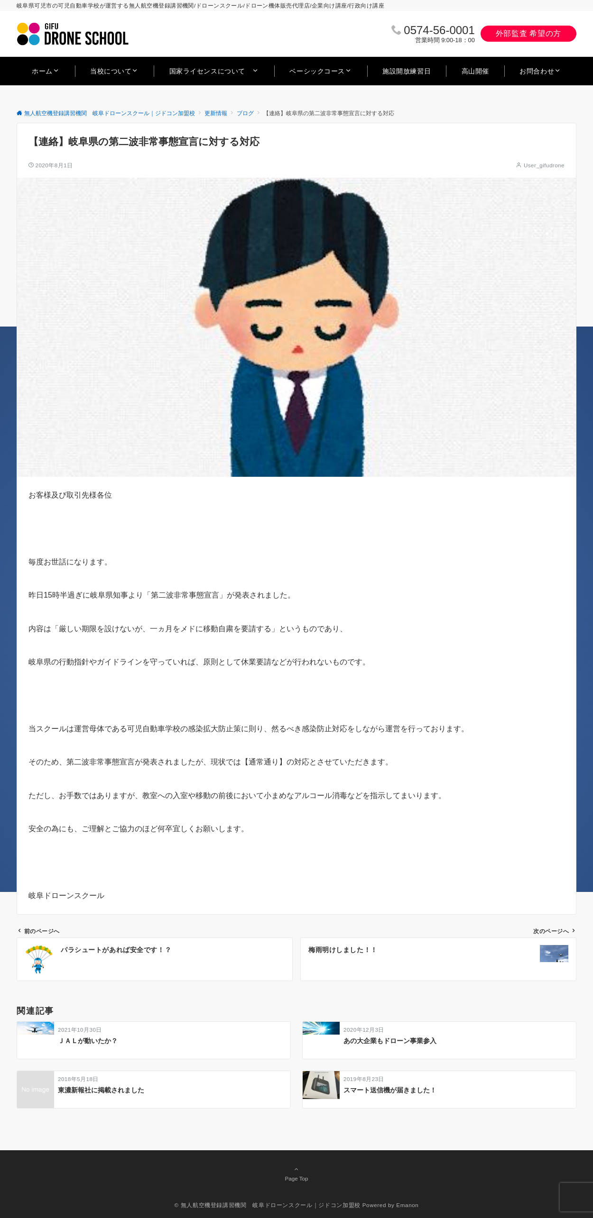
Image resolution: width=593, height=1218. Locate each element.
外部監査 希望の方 (528, 33)
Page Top (296, 1173)
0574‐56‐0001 (439, 30)
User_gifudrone (544, 165)
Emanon (407, 1205)
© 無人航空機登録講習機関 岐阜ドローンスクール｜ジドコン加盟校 (268, 1205)
